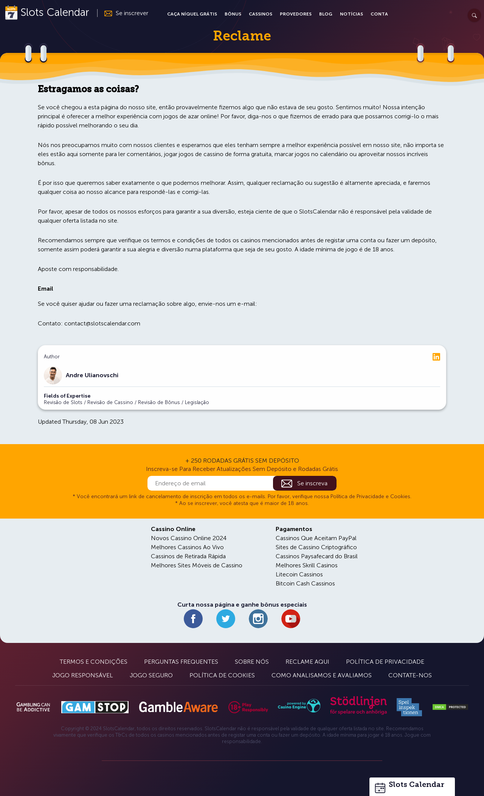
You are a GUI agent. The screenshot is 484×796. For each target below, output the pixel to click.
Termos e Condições (93, 661)
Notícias (351, 14)
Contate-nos (410, 675)
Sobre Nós (252, 661)
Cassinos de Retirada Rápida (188, 556)
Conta (379, 14)
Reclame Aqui (307, 661)
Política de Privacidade (385, 661)
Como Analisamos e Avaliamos (321, 675)
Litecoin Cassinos (299, 574)
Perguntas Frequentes (181, 661)
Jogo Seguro (151, 675)
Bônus (233, 14)
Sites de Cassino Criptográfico (316, 547)
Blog (325, 14)
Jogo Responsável (82, 675)
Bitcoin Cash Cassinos (305, 583)
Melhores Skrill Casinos (307, 565)
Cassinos (260, 14)
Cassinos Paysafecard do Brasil (317, 556)
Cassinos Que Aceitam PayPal (316, 538)
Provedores (296, 14)
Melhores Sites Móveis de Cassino (196, 565)
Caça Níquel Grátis (192, 14)
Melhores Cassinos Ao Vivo (187, 547)
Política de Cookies (222, 675)
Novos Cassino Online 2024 (188, 538)
